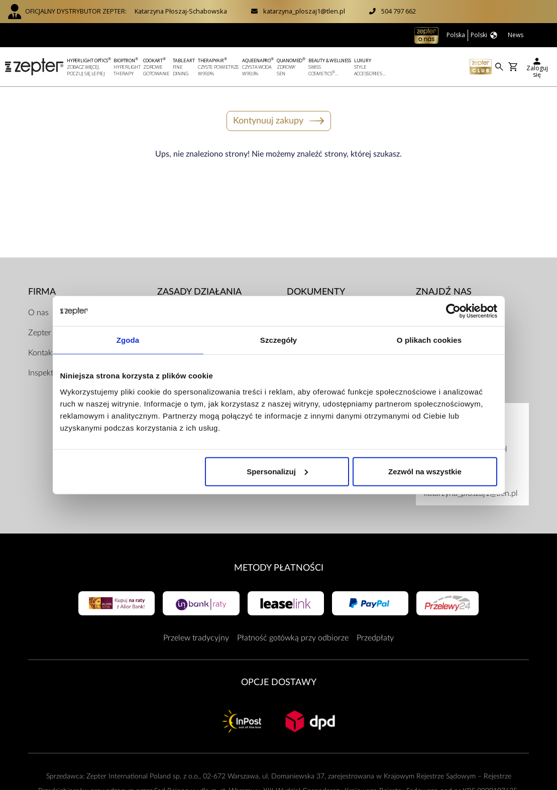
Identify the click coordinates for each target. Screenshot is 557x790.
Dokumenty (316, 292)
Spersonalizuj (277, 471)
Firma (42, 292)
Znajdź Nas (444, 292)
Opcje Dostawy (278, 682)
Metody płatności (278, 568)
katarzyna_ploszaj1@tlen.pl (304, 11)
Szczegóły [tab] (278, 340)
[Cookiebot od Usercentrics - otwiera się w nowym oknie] (453, 311)
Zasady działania (199, 292)
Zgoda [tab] (128, 340)
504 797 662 (398, 11)
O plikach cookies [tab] (429, 340)
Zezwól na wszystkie (425, 471)
